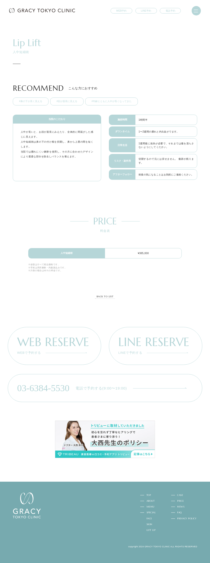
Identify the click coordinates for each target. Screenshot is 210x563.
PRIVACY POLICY (186, 518)
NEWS (180, 506)
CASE (180, 495)
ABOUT (150, 501)
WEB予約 (121, 10)
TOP (149, 495)
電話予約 (170, 10)
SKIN (149, 524)
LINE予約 (146, 10)
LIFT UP (151, 530)
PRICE (180, 501)
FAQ (179, 512)
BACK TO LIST (105, 296)
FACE (149, 518)
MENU (150, 506)
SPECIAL (151, 512)
